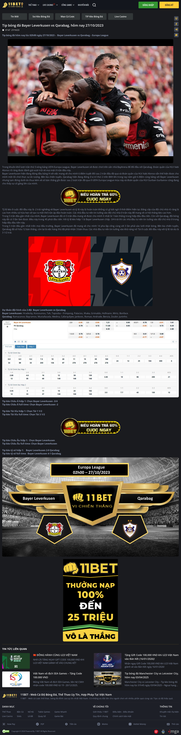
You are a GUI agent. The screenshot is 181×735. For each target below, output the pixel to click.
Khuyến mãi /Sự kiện (169, 711)
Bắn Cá (20, 711)
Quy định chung (100, 716)
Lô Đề (30, 716)
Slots (19, 716)
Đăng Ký (169, 5)
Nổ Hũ (31, 711)
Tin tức (163, 716)
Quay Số (42, 716)
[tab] (14, 16)
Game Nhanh (60, 711)
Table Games (44, 711)
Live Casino (7, 716)
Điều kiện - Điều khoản (123, 711)
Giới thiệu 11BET (100, 711)
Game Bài (58, 716)
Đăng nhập (148, 5)
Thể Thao (6, 711)
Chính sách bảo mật (122, 716)
